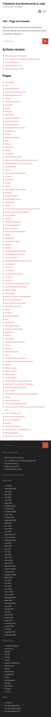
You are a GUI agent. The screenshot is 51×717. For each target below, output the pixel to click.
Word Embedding (12, 433)
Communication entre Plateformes (18, 163)
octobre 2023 (9, 517)
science (7, 692)
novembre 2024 (10, 506)
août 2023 (8, 523)
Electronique (10, 215)
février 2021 (9, 560)
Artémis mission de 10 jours (15, 56)
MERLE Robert (10, 290)
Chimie (7, 654)
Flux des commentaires (13, 708)
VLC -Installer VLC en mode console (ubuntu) (22, 59)
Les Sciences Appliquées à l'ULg (17, 283)
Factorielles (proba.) (13, 225)
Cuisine (8, 183)
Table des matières (12, 400)
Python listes (10, 374)
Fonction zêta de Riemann (15, 231)
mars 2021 (8, 557)
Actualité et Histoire (12, 646)
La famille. (9, 267)
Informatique (9, 671)
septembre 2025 (10, 489)
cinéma (7, 657)
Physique (8, 689)
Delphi (7, 186)
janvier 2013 (9, 615)
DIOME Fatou (10, 202)
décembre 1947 (10, 632)
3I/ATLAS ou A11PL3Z (13, 65)
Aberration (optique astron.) (16, 92)
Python (8, 364)
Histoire (8, 244)
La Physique (9, 270)
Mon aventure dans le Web (15, 303)
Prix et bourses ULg (12, 62)
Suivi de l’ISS (10, 390)
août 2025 (8, 492)
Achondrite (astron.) (13, 101)
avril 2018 (8, 606)
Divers (7, 205)
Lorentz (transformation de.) (16, 287)
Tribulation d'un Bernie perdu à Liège (24, 3)
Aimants (8, 111)
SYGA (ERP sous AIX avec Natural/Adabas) (21, 394)
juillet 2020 (8, 577)
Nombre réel (10, 322)
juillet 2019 (8, 600)
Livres (7, 677)
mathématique (10, 680)
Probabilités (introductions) (15, 358)
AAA (6, 85)
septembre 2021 (10, 540)
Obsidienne (9, 332)
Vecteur (8, 423)
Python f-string (11, 371)
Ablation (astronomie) (13, 95)
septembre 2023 (10, 520)
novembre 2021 (10, 537)
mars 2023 (8, 529)
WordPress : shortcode (14, 436)
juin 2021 (8, 549)
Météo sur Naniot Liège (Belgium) (18, 296)
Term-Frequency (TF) (13, 413)
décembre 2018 (10, 603)
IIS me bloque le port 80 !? (15, 254)
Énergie (8, 218)
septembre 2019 (10, 598)
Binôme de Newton (12, 137)
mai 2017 (8, 612)
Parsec (8, 345)
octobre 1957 (9, 626)
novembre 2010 (10, 623)
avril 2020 (8, 586)
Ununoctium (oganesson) (15, 416)
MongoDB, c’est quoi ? (13, 306)
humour (7, 669)
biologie (7, 651)
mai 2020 (8, 583)
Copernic (8, 176)
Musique (8, 313)
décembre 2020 (10, 566)
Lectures (8, 280)
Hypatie (8, 248)
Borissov (8, 144)
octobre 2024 (9, 509)
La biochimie (10, 264)
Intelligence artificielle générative (18, 261)
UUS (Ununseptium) (12, 420)
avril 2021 (8, 555)
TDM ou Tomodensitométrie (16, 403)
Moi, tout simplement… (14, 300)
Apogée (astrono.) (12, 124)
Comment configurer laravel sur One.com (21, 160)
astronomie (9, 649)
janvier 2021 (9, 563)
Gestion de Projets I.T (13, 241)
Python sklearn (11, 377)
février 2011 (8, 620)
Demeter (8, 192)
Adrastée (8, 105)
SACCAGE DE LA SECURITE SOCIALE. (19, 384)
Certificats (9, 147)
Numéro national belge (14, 329)
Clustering (9, 153)
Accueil (8, 98)
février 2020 (9, 592)
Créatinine (9, 179)
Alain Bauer (9, 114)
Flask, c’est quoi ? (12, 228)
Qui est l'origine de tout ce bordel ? (18, 381)
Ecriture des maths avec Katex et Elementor (22, 209)
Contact (8, 170)
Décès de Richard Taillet (14, 69)
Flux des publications (12, 705)
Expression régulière (13, 222)
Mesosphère (10, 293)
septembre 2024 (10, 512)
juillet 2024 (8, 514)
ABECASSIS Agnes (12, 89)
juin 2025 (8, 494)
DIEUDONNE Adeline (13, 199)
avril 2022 (8, 532)
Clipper (8, 150)
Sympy (7, 397)
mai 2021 (8, 552)
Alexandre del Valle (12, 118)
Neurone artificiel (12, 316)
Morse (7, 309)
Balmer (8, 134)
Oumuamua (9, 338)
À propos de (9, 82)
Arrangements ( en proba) (15, 127)
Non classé (8, 686)
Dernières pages (11, 196)
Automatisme (10, 131)
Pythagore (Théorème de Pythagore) (19, 361)
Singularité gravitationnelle (15, 387)
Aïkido (7, 108)
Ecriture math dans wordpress (17, 212)
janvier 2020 (9, 595)
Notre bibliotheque (12, 326)
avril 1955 (8, 629)
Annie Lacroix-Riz (12, 121)
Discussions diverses (12, 663)
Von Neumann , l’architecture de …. (18, 429)
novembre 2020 (10, 569)
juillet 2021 (8, 546)
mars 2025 (8, 503)
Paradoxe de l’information (15, 342)
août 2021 (8, 543)
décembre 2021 (10, 534)
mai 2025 (8, 497)
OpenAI (8, 335)
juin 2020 (8, 580)
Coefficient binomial (13, 157)
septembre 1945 (10, 635)
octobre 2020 (9, 572)
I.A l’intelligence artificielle (15, 251)
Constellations (10, 166)
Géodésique (9, 238)
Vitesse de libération (13, 426)
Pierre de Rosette (12, 351)
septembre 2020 (10, 575)
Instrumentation (11, 257)
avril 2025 (8, 500)
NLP (6, 319)
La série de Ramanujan (14, 274)
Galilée (7, 235)
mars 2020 (8, 589)
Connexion (8, 703)
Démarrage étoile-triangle (15, 189)
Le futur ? (8, 277)
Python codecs (11, 368)
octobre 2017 (9, 609)
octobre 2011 (9, 618)
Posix (7, 355)
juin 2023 (8, 526)
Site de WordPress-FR (12, 711)
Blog (7, 140)
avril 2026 (8, 486)
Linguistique (9, 674)
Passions (8, 348)
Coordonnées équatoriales (15, 173)
